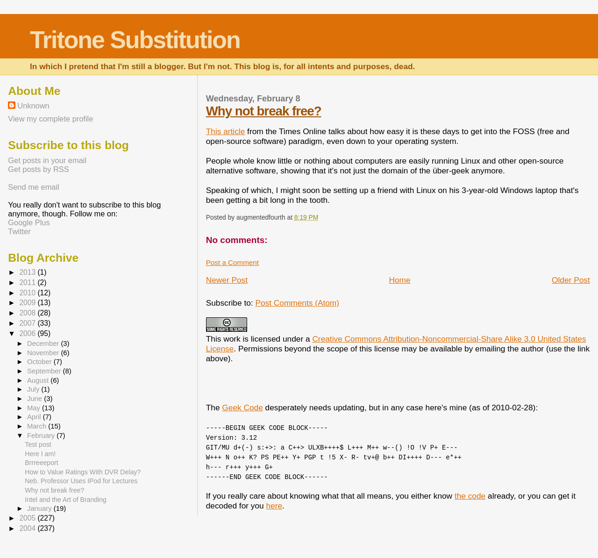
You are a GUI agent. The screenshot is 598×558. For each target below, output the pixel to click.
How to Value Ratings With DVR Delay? (83, 472)
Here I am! (40, 454)
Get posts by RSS (38, 169)
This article (225, 131)
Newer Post (227, 280)
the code (470, 496)
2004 (28, 528)
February (42, 435)
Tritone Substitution (135, 39)
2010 (28, 293)
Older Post (571, 280)
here (274, 505)
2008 (28, 313)
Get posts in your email (47, 160)
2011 (28, 282)
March (37, 426)
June (35, 398)
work (232, 338)
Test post (38, 444)
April (35, 417)
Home (400, 280)
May (34, 408)
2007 (28, 323)
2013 (28, 272)
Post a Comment (232, 262)
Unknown (33, 105)
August (38, 380)
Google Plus (29, 222)
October (40, 361)
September (45, 371)
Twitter (19, 231)
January (40, 508)
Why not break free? (263, 111)
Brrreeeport (41, 462)
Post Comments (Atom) (297, 303)
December (44, 343)
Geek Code (242, 407)
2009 (28, 303)
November (44, 353)
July (34, 389)
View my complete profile (50, 118)
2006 (28, 333)
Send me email (33, 187)
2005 (28, 518)
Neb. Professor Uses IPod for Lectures (81, 481)
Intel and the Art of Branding (66, 499)
